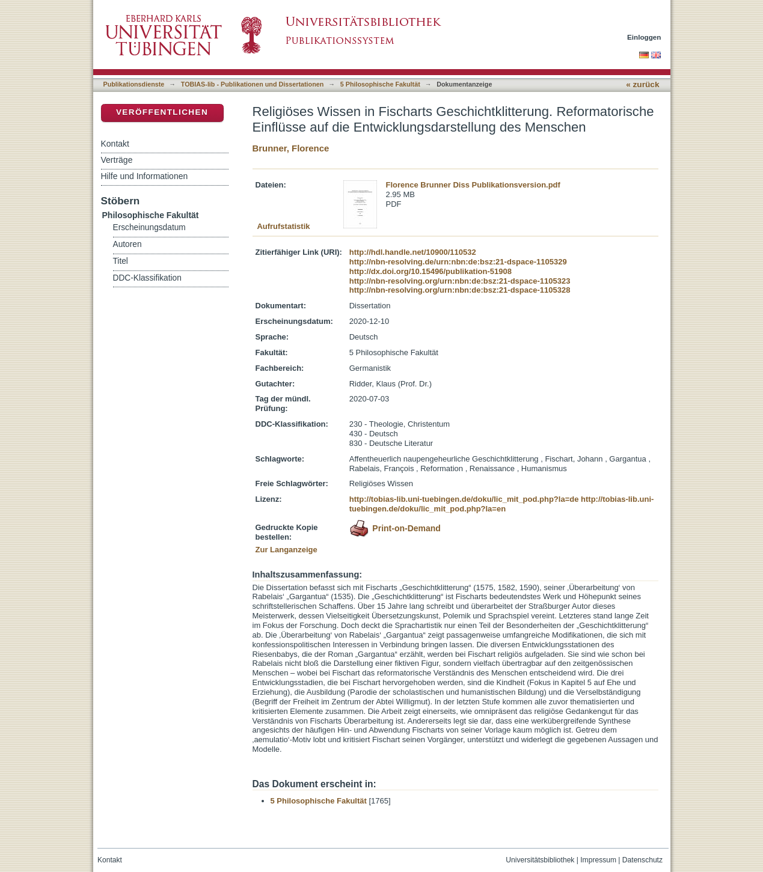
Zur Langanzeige (286, 549)
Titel (120, 261)
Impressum (598, 860)
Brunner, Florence (291, 148)
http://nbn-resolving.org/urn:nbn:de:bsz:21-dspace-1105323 (460, 280)
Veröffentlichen (162, 112)
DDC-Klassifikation (147, 277)
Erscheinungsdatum (149, 227)
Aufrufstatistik (283, 226)
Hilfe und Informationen (144, 176)
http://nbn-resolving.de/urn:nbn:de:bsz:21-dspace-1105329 (458, 261)
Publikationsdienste (134, 84)
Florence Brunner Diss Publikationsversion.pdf (473, 184)
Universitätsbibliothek (540, 860)
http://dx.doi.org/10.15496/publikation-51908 (430, 271)
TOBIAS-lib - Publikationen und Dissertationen (252, 84)
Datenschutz (642, 860)
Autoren (127, 244)
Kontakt (115, 143)
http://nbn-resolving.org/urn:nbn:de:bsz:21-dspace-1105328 (460, 289)
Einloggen (644, 37)
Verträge (117, 160)
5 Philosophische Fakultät (380, 84)
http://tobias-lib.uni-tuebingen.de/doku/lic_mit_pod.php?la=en (501, 504)
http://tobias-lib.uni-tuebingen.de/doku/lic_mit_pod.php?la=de (464, 499)
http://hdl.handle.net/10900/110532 (412, 252)
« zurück (642, 84)
